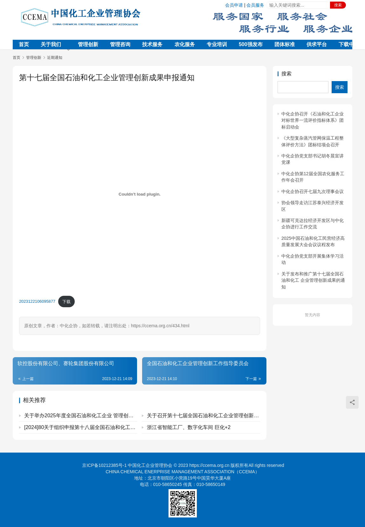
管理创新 (88, 44)
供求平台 (316, 44)
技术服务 (152, 44)
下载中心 (349, 44)
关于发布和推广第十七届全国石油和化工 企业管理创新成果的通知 (313, 280)
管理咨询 (120, 44)
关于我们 (51, 44)
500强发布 (251, 44)
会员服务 (255, 5)
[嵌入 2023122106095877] (139, 194)
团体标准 (284, 44)
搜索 (338, 5)
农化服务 (185, 44)
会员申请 (234, 5)
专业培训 (217, 44)
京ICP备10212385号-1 (104, 465)
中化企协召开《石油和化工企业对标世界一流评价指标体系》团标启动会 (312, 120)
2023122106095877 (37, 301)
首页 (24, 44)
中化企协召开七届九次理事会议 (312, 191)
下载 (66, 301)
